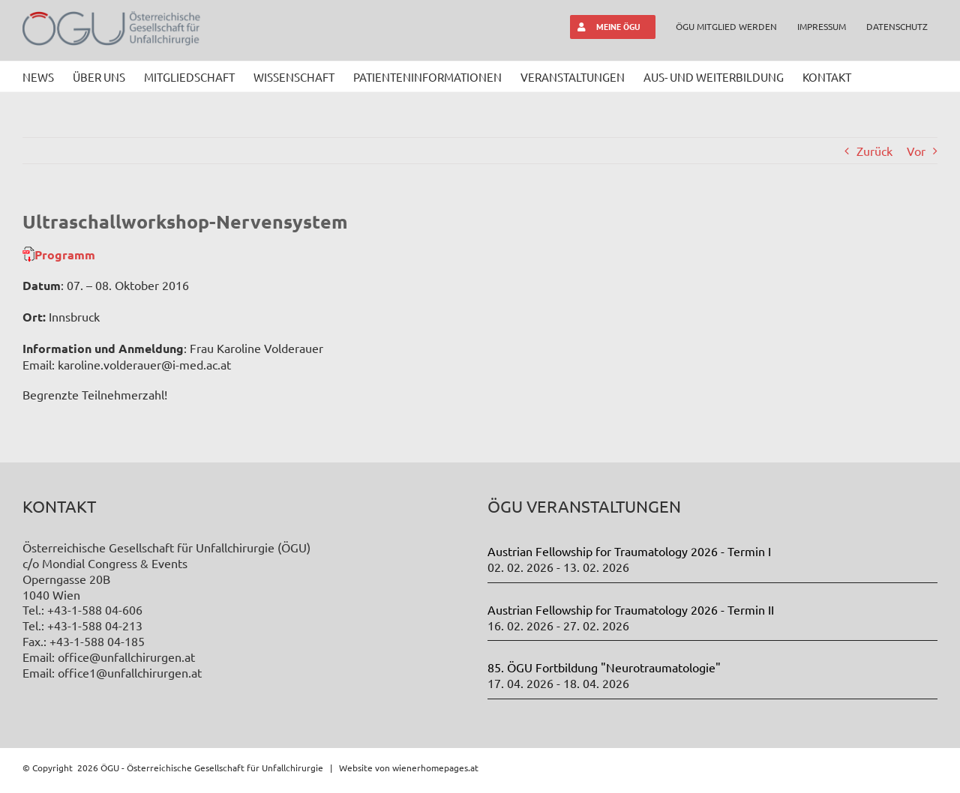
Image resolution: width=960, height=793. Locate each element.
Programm (64, 254)
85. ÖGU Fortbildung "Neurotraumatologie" (604, 667)
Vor (916, 150)
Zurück (874, 150)
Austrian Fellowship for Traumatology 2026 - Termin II (631, 609)
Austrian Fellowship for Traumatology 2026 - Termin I (629, 550)
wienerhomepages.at (435, 768)
